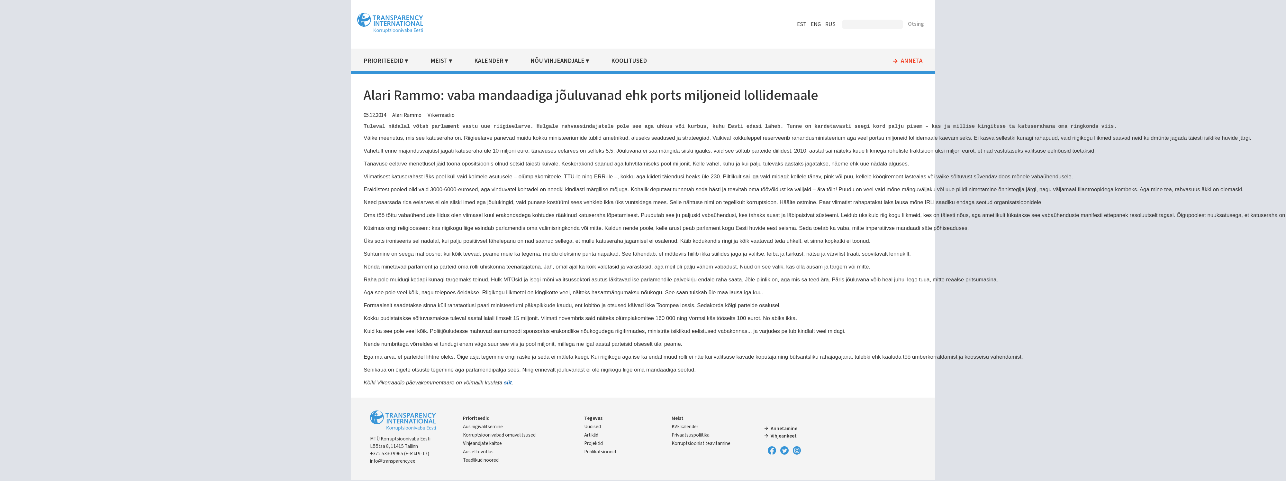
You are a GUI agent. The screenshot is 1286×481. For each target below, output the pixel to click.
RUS (731, 24)
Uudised (625, 423)
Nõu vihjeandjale (633, 61)
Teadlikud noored (566, 464)
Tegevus (626, 415)
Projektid (626, 440)
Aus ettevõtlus (563, 456)
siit (607, 383)
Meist (530, 61)
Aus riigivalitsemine (568, 423)
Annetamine (751, 429)
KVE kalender (675, 423)
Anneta (812, 61)
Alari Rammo (506, 115)
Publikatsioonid (633, 448)
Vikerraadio (540, 115)
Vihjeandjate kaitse (567, 447)
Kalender (572, 61)
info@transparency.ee (492, 461)
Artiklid (624, 432)
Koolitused (696, 61)
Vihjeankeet (751, 436)
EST (702, 24)
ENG (716, 24)
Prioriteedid (483, 61)
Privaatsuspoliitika (681, 432)
